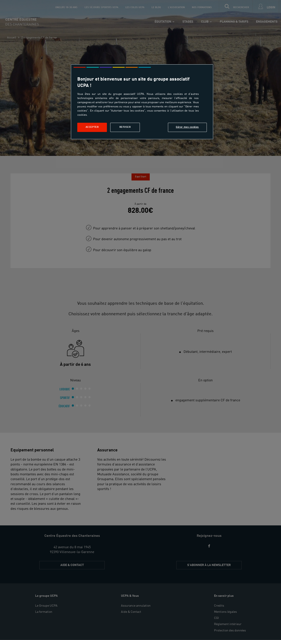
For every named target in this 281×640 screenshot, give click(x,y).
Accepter (92, 127)
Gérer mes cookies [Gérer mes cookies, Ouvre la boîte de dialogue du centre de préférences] (187, 127)
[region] (142, 101)
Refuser (125, 127)
